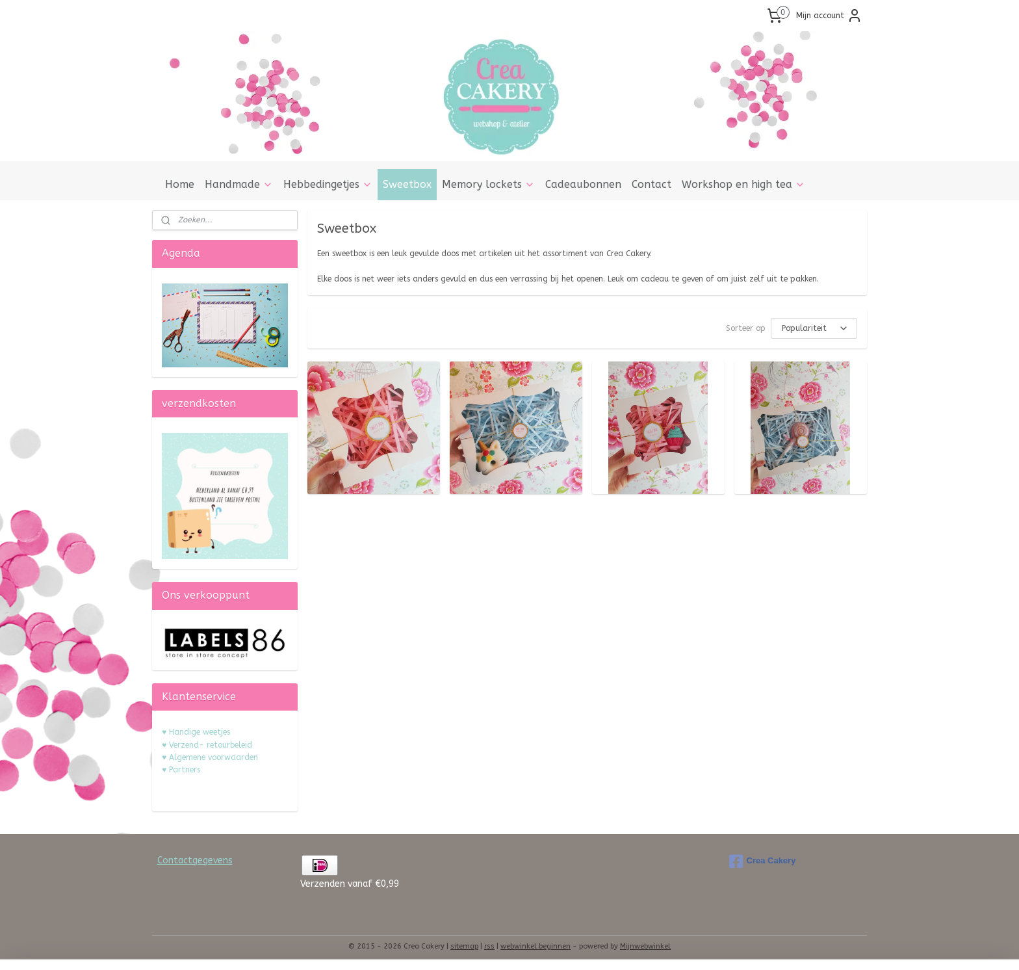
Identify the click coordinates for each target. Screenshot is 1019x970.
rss (489, 946)
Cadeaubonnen (583, 184)
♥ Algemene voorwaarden (210, 757)
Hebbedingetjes (327, 184)
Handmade (239, 184)
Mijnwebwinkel (645, 946)
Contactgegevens (195, 860)
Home (179, 184)
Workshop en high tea (743, 184)
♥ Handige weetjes (196, 732)
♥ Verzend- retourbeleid (207, 745)
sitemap (464, 946)
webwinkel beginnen (535, 946)
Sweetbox (407, 184)
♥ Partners (181, 769)
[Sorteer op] (814, 328)
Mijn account (829, 15)
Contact (651, 184)
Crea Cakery (762, 861)
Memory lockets (488, 184)
